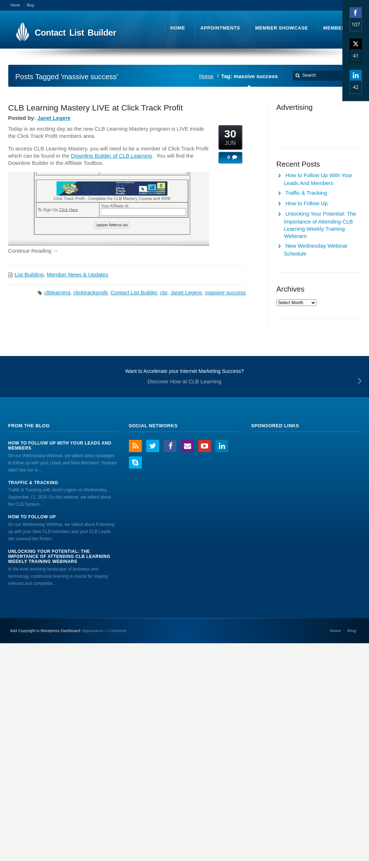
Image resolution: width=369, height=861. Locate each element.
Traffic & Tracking (306, 193)
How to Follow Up (306, 203)
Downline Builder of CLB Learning (111, 156)
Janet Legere (54, 118)
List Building (29, 274)
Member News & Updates (77, 274)
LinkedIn (221, 446)
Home (206, 76)
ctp (163, 292)
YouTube (204, 446)
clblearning (57, 292)
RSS (135, 446)
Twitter (152, 446)
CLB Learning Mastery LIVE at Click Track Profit (95, 107)
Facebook (169, 446)
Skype (135, 462)
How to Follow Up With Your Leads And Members (60, 446)
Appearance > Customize (104, 630)
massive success (225, 292)
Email (187, 446)
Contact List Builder (134, 292)
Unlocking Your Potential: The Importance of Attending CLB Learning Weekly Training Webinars (59, 556)
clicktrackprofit (90, 292)
